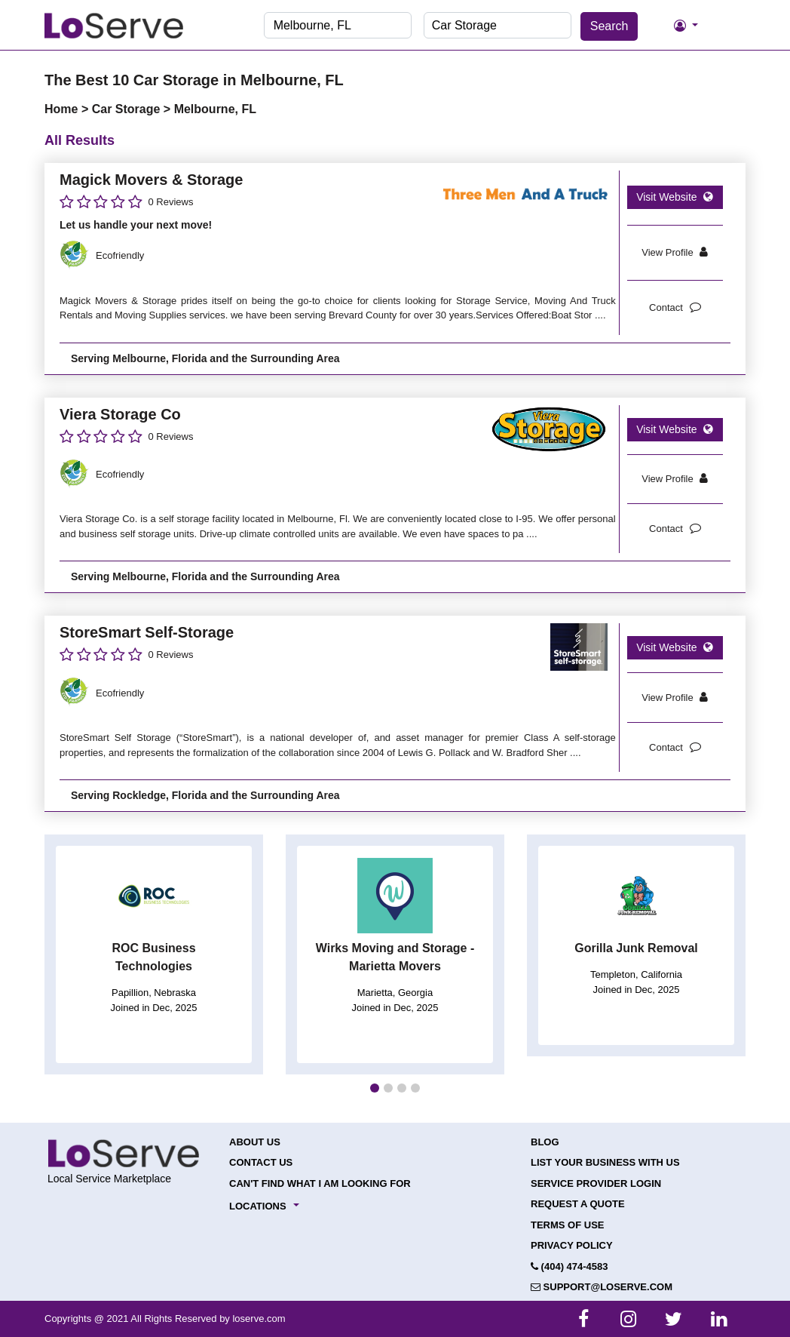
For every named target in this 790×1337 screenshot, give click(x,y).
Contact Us (260, 1162)
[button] (374, 1088)
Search (609, 26)
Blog (545, 1142)
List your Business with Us (605, 1162)
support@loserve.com (601, 1286)
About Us (254, 1142)
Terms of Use (568, 1225)
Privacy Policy (572, 1245)
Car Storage (128, 109)
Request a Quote (578, 1203)
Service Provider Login (596, 1183)
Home (62, 109)
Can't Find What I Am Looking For (320, 1183)
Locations (257, 1206)
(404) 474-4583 (569, 1266)
